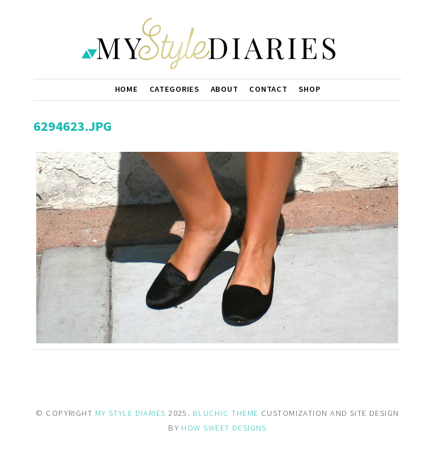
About (224, 89)
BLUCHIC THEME (226, 413)
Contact (268, 89)
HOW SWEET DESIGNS (223, 428)
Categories (174, 89)
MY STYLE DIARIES (130, 413)
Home (126, 89)
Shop (309, 89)
